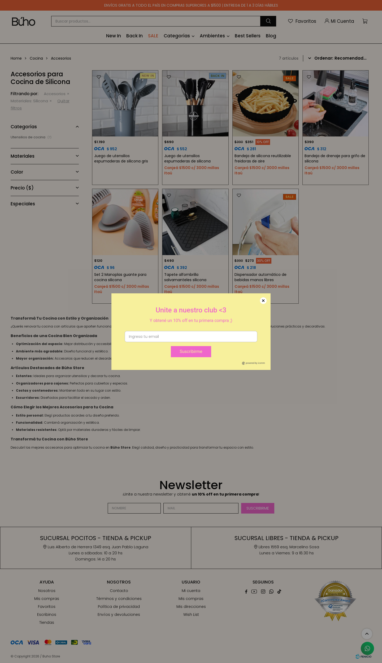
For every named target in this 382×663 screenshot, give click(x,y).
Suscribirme (191, 351)
